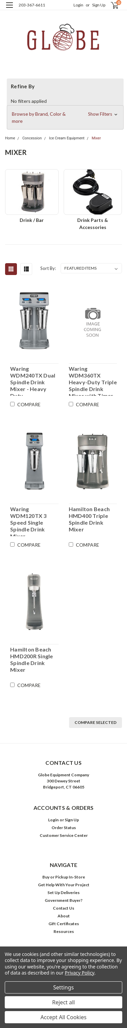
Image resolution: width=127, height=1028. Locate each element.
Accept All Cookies (64, 1017)
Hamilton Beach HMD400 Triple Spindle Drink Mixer (89, 519)
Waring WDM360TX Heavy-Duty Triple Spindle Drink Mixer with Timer (93, 380)
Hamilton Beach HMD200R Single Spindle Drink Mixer (31, 659)
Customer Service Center (64, 835)
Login (78, 4)
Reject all (63, 1002)
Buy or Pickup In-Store (63, 876)
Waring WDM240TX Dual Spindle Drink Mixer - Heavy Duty (32, 380)
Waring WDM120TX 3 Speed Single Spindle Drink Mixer (28, 521)
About (64, 915)
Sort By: (48, 268)
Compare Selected (96, 722)
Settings (63, 987)
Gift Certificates (63, 923)
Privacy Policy (79, 972)
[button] (65, 117)
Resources (64, 931)
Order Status (63, 827)
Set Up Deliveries (63, 892)
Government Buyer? (64, 900)
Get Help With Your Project (63, 884)
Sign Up (98, 4)
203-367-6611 (32, 4)
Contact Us (63, 908)
